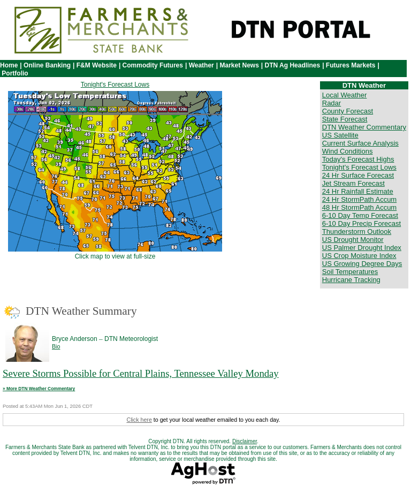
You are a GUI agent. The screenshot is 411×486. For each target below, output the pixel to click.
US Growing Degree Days (362, 264)
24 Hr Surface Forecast (358, 175)
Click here (138, 419)
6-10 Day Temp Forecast (360, 215)
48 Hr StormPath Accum (359, 207)
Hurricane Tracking (351, 280)
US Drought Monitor (353, 240)
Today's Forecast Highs (358, 159)
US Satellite (340, 135)
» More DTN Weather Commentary (39, 388)
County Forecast (347, 111)
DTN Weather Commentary (364, 127)
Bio (56, 346)
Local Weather (344, 95)
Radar (331, 103)
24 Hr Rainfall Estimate (357, 191)
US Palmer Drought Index (361, 248)
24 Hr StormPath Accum (359, 199)
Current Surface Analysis (360, 143)
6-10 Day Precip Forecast (361, 223)
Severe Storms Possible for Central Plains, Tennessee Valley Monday (141, 373)
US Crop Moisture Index (359, 256)
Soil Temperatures (350, 272)
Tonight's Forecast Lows (115, 84)
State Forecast (345, 119)
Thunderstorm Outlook (356, 231)
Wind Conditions (347, 151)
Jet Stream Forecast (353, 183)
